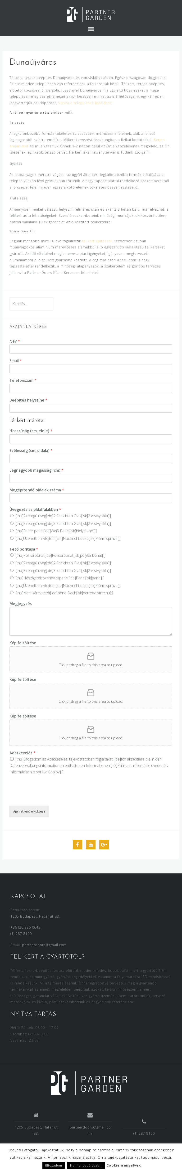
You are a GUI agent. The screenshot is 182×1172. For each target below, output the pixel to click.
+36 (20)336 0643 (25, 927)
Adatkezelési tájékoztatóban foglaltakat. (80, 759)
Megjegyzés (20, 603)
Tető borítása (23, 549)
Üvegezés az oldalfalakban (35, 509)
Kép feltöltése (22, 642)
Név (14, 341)
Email (15, 360)
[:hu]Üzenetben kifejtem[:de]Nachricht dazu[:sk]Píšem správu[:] (68, 538)
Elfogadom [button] (53, 1165)
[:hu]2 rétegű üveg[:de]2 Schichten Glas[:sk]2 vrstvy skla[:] (63, 515)
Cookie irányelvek (123, 1165)
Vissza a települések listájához (85, 103)
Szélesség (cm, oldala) (31, 450)
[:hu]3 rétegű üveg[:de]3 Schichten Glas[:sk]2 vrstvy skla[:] (63, 523)
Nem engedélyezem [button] (86, 1165)
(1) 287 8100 (21, 933)
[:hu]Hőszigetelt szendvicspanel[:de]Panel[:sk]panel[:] (60, 578)
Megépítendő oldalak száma (36, 490)
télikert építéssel (97, 241)
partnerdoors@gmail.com (44, 945)
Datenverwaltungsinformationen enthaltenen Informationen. (60, 765)
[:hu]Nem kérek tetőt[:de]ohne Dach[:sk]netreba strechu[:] (64, 593)
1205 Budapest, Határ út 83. (35, 916)
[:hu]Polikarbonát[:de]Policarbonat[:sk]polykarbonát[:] (60, 555)
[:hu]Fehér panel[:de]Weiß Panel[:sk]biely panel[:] (56, 530)
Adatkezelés (22, 753)
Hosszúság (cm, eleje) (30, 430)
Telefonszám (22, 380)
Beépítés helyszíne (28, 400)
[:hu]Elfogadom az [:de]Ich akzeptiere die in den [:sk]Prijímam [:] (88, 765)
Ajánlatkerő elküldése (29, 811)
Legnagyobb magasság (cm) (36, 470)
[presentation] (45, 798)
